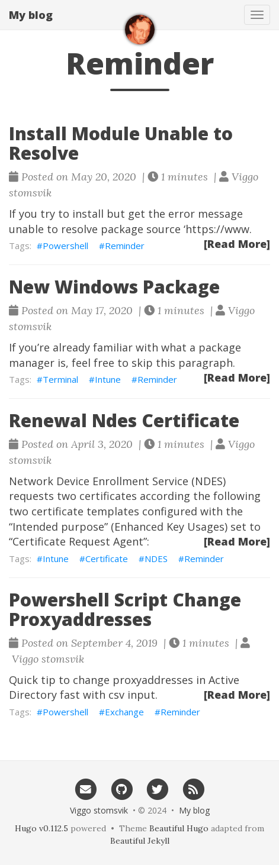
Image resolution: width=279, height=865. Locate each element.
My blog (31, 15)
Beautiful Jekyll (139, 840)
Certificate (106, 558)
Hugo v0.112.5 (41, 828)
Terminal (60, 379)
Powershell (65, 245)
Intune (108, 379)
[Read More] (237, 244)
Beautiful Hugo (179, 828)
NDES (156, 558)
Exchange (124, 712)
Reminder (125, 245)
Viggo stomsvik (99, 810)
